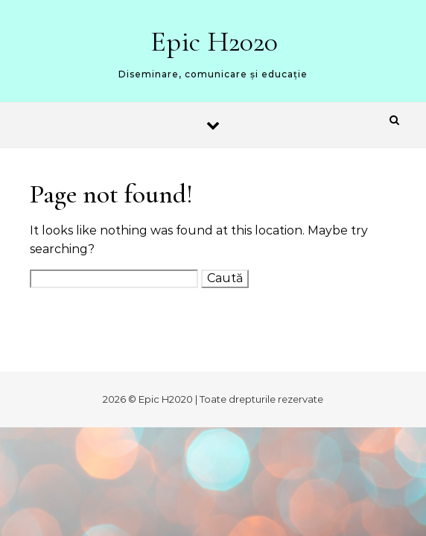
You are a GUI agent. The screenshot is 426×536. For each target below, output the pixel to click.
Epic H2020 (214, 42)
